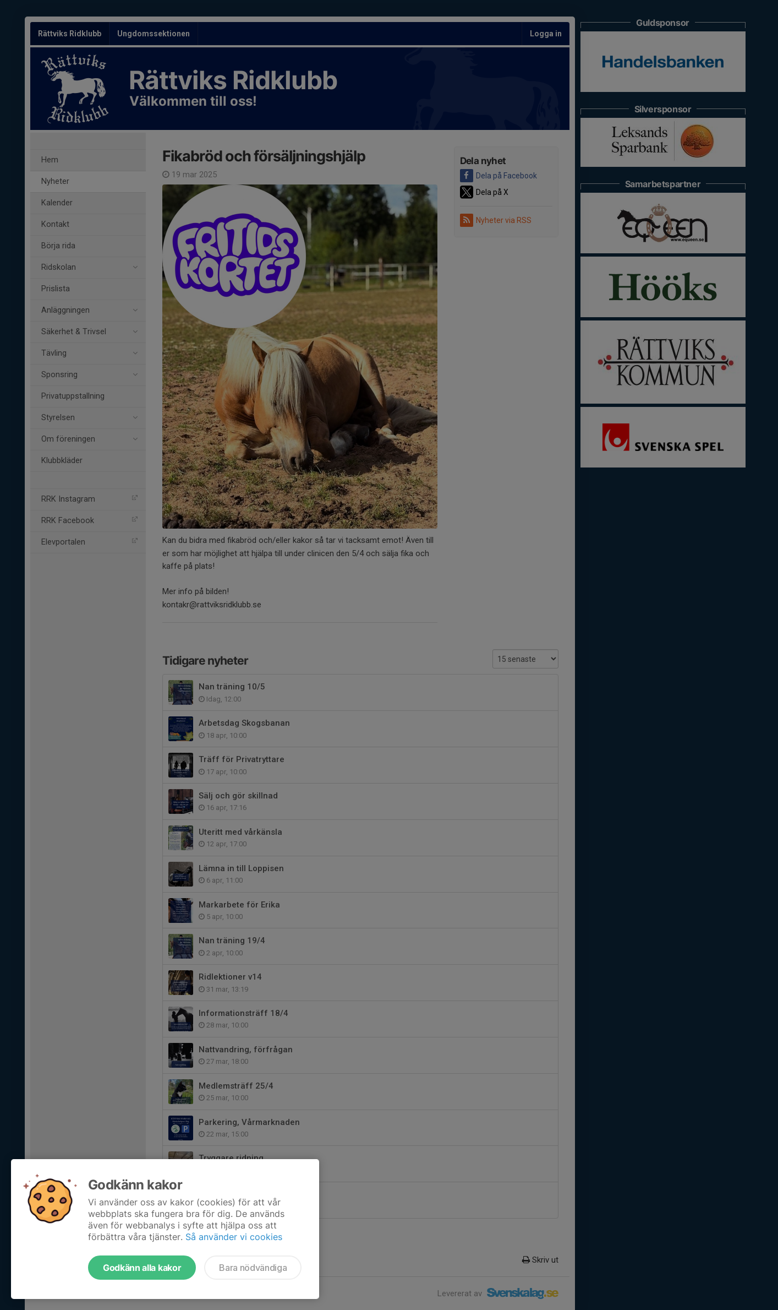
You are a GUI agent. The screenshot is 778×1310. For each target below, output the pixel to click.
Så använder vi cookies (233, 1236)
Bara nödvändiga (253, 1267)
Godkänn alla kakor (142, 1267)
